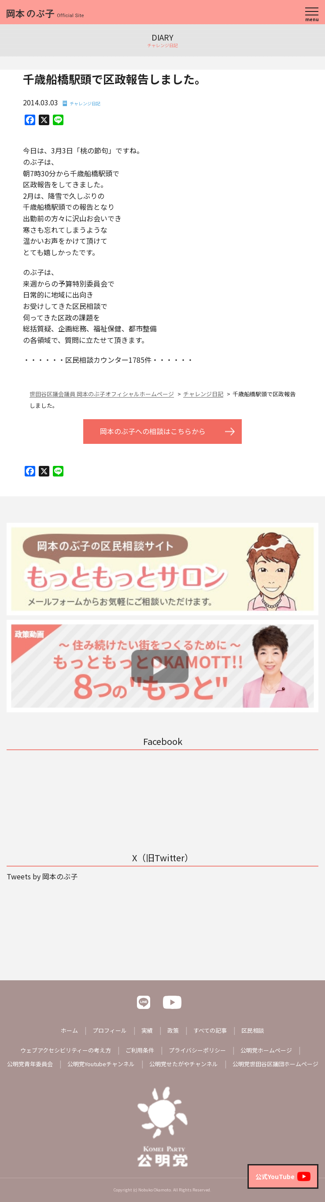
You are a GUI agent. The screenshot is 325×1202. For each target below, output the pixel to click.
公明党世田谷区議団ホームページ (275, 1064)
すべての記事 (210, 1030)
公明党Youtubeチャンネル (101, 1064)
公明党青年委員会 (30, 1064)
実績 (147, 1030)
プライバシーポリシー (197, 1050)
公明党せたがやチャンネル (183, 1064)
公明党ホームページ (266, 1050)
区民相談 (252, 1030)
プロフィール (109, 1030)
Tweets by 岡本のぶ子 (42, 876)
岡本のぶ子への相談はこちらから (153, 431)
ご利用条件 (140, 1050)
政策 (173, 1030)
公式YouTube (282, 1176)
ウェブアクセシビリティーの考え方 (65, 1050)
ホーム (69, 1030)
